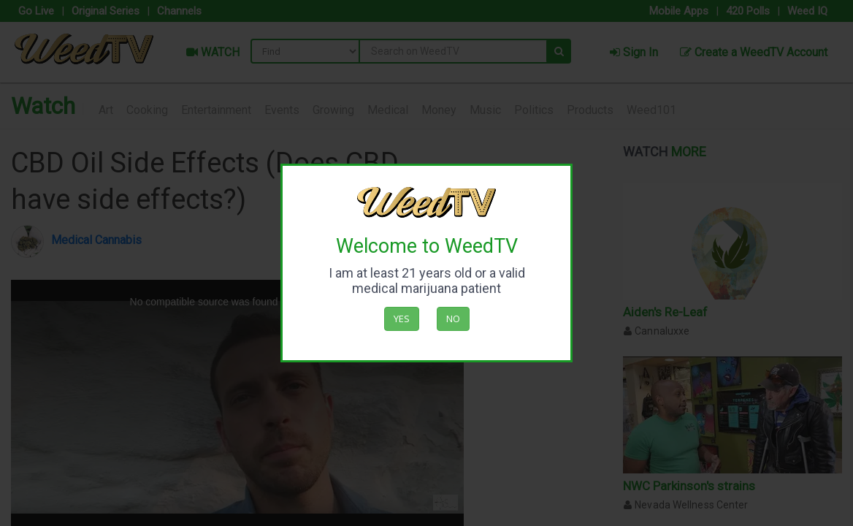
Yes (402, 318)
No (453, 318)
